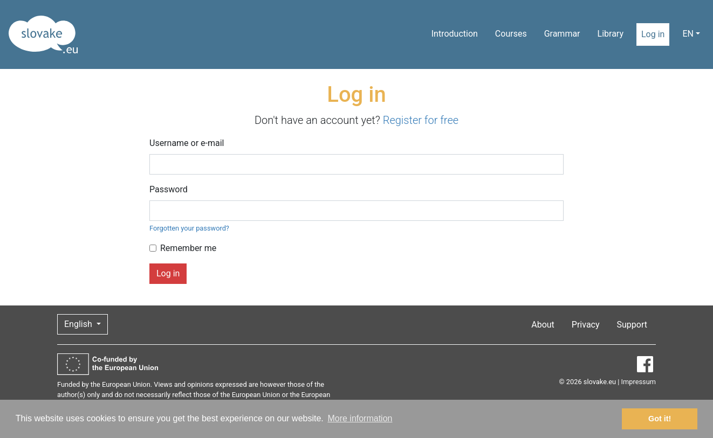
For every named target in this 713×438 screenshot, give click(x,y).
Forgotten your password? (189, 228)
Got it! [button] (659, 418)
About (542, 324)
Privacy (586, 324)
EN (688, 34)
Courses (511, 34)
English (79, 324)
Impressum (638, 382)
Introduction (454, 34)
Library (610, 34)
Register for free (420, 120)
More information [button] (359, 418)
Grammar (562, 34)
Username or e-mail (186, 143)
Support (632, 324)
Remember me (188, 248)
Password (168, 189)
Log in (652, 34)
